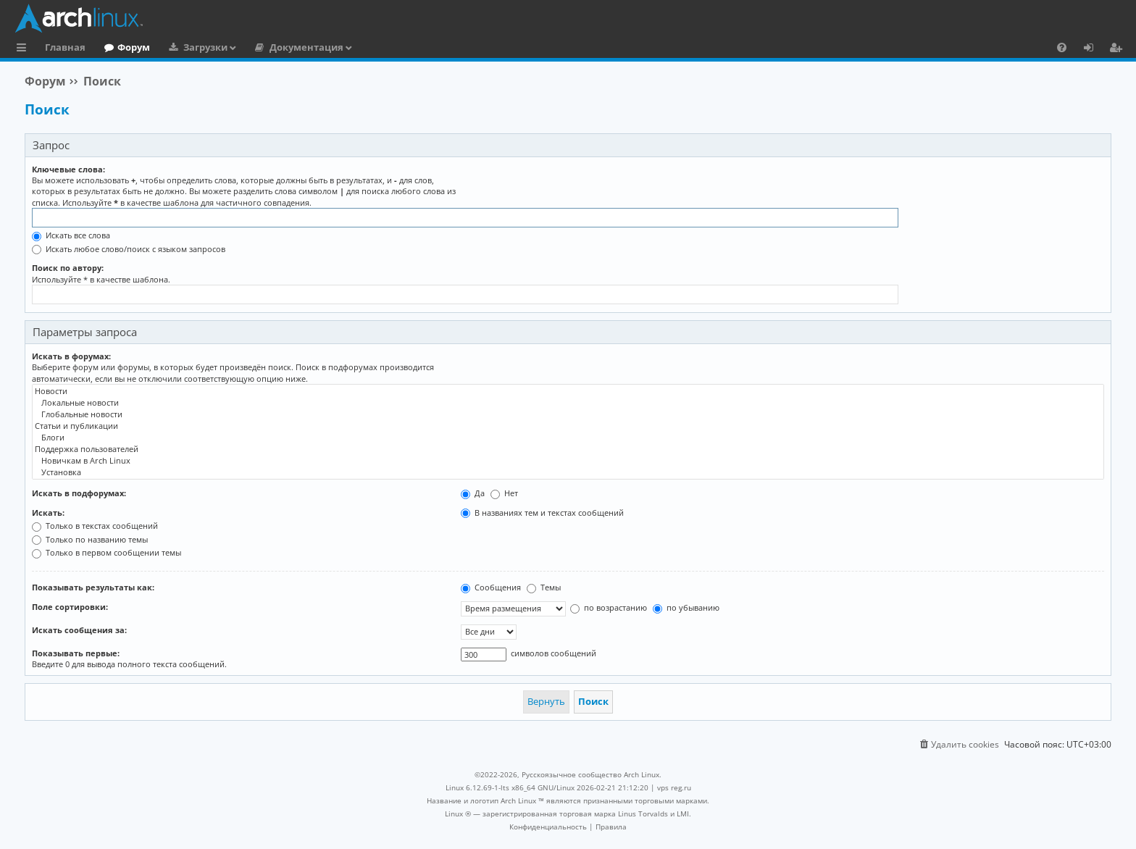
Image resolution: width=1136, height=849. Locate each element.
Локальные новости (568, 403)
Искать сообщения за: (79, 629)
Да (473, 493)
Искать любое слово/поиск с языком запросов (128, 248)
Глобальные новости (568, 414)
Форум (133, 47)
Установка (568, 472)
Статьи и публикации (568, 426)
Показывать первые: (76, 653)
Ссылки (24, 49)
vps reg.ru (674, 787)
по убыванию (686, 607)
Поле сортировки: (70, 606)
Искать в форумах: (71, 356)
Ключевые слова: (68, 169)
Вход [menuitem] (1093, 49)
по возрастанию (608, 607)
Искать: (48, 512)
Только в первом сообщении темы (106, 552)
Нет (504, 493)
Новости (568, 391)
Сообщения (491, 587)
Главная (65, 47)
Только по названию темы (90, 539)
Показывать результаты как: (93, 587)
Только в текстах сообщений (95, 525)
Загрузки (205, 47)
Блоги (568, 437)
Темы (544, 587)
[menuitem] (1062, 47)
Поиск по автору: (68, 267)
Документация (306, 47)
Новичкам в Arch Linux (568, 461)
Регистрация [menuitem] (1119, 49)
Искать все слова (71, 235)
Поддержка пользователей (568, 449)
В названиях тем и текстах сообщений (542, 512)
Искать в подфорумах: (79, 493)
